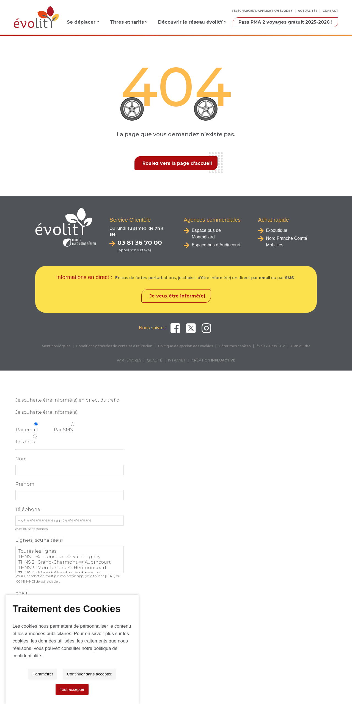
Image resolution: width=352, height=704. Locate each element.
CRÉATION (213, 361)
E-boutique (276, 230)
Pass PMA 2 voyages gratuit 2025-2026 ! (285, 22)
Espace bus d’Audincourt (216, 245)
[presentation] (57, 629)
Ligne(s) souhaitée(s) (39, 540)
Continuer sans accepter (174, 689)
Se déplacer (81, 22)
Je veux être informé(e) (177, 296)
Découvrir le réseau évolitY (190, 22)
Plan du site (300, 346)
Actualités (307, 11)
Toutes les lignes (69, 552)
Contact (330, 11)
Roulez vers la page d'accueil (177, 163)
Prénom (24, 484)
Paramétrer (127, 689)
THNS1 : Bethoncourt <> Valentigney (69, 557)
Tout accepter (222, 689)
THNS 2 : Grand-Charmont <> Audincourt (69, 563)
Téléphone (27, 510)
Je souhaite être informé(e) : (47, 412)
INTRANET (177, 361)
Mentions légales (56, 346)
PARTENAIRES (129, 361)
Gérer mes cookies (235, 346)
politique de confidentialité (252, 671)
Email (22, 593)
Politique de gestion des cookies (185, 346)
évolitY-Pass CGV (270, 346)
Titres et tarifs (127, 22)
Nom (21, 459)
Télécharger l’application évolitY (262, 11)
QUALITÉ (154, 361)
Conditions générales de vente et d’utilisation (114, 346)
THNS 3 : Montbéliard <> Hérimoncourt (69, 568)
